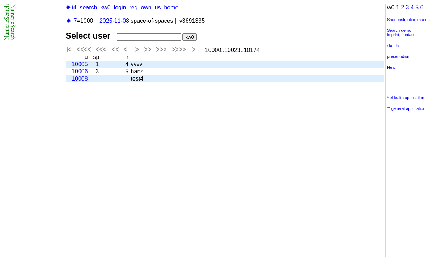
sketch (393, 45)
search (88, 7)
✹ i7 (71, 21)
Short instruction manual (409, 19)
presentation (398, 56)
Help (391, 67)
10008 (80, 79)
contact (408, 35)
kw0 (105, 7)
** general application (406, 108)
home (171, 7)
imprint (393, 35)
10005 (80, 64)
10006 (80, 71)
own (146, 7)
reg (133, 7)
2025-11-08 (114, 21)
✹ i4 (71, 7)
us (158, 7)
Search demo (399, 30)
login (120, 7)
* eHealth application (405, 97)
